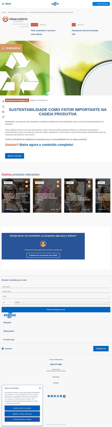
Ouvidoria (56, 382)
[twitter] (52, 396)
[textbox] (57, 296)
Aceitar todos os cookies (22, 408)
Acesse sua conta (102, 4)
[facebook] (49, 396)
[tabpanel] (16, 195)
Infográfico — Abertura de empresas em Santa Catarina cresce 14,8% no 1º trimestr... (16, 197)
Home (4, 12)
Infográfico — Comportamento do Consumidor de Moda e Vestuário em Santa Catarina (78, 197)
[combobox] (56, 297)
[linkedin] (55, 396)
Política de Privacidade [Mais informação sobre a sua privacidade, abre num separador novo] (12, 403)
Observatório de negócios (17, 12)
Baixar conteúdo (14, 156)
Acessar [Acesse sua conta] (8, 349)
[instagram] (61, 396)
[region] (22, 405)
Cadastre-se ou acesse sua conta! (43, 255)
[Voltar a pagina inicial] (56, 4)
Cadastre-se (101, 349)
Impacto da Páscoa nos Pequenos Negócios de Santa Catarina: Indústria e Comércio (46, 197)
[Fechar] (40, 388)
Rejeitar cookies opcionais (22, 414)
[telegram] (64, 396)
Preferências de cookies (22, 419)
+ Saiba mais (7, 209)
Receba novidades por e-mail (56, 309)
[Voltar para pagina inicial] (56, 315)
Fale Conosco (56, 376)
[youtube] (58, 396)
